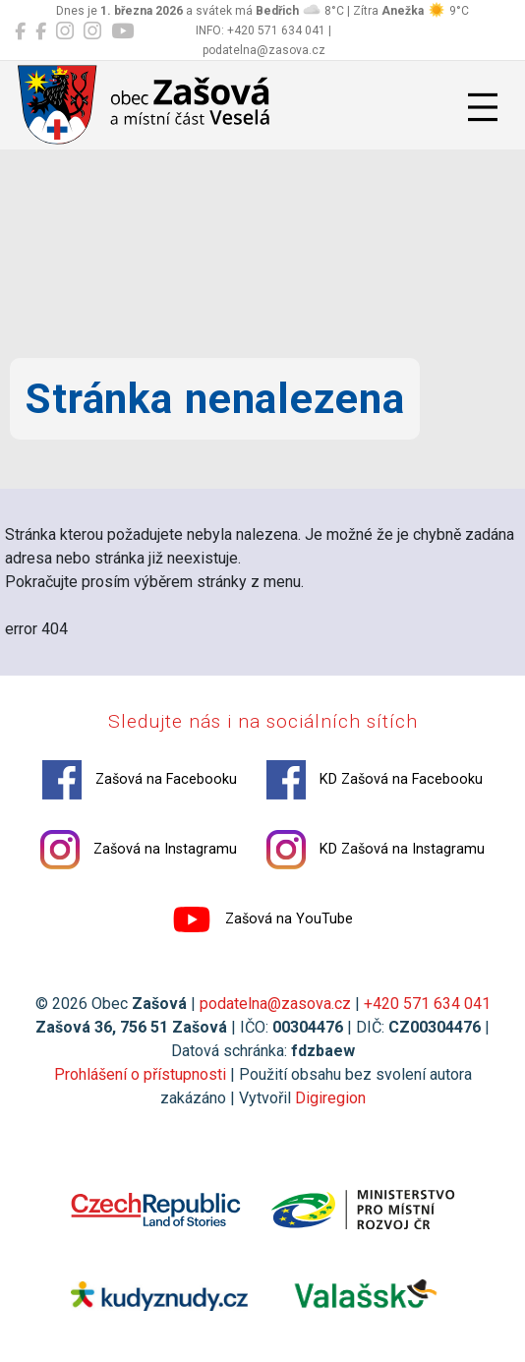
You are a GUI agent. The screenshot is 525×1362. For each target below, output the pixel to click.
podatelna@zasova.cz (275, 1003)
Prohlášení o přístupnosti (140, 1074)
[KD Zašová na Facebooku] (40, 31)
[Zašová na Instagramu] (65, 31)
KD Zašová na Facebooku (374, 779)
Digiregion (330, 1098)
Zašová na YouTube (262, 919)
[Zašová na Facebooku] (20, 31)
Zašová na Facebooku (139, 779)
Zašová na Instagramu (138, 849)
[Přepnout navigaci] (482, 107)
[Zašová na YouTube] (122, 31)
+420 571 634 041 (427, 1003)
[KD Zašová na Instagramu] (92, 31)
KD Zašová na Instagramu (375, 849)
